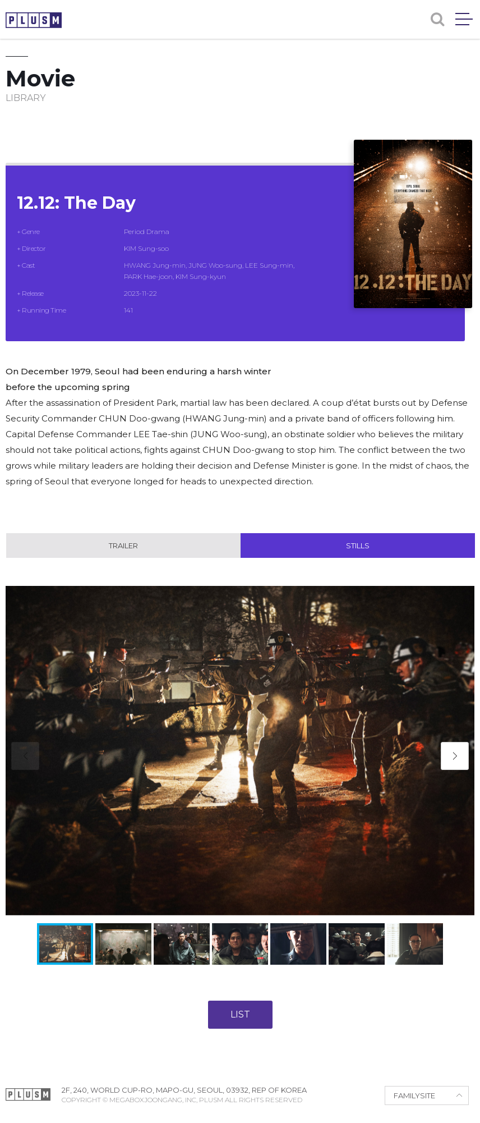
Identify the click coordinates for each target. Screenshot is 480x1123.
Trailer (123, 545)
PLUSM (34, 20)
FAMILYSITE (414, 1095)
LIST (240, 1014)
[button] (455, 756)
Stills (358, 545)
